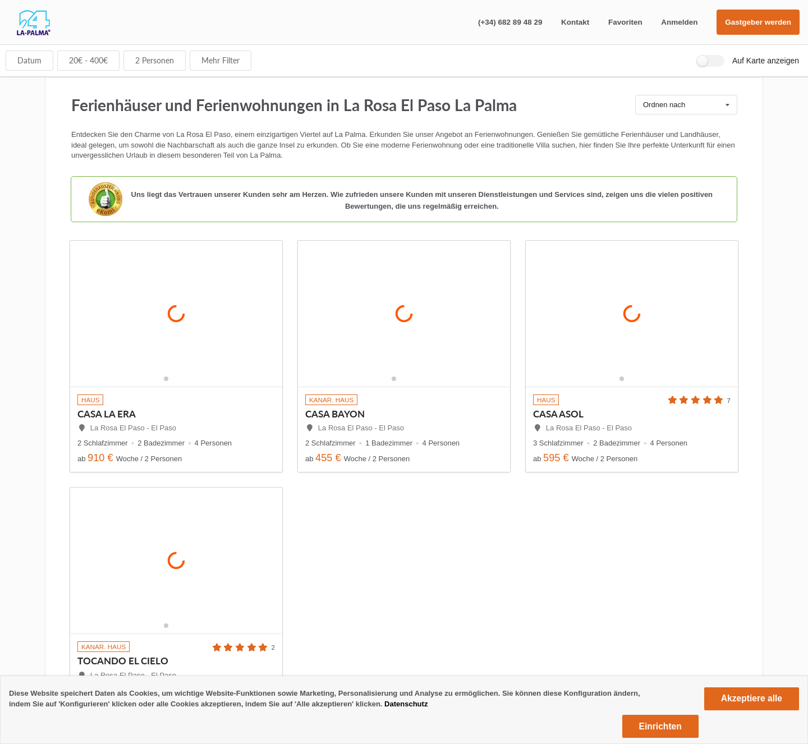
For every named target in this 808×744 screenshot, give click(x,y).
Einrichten (660, 726)
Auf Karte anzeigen (765, 60)
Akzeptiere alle (751, 698)
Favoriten (625, 22)
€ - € (88, 60)
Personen (154, 60)
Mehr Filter (220, 60)
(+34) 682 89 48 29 (510, 22)
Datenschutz (406, 704)
